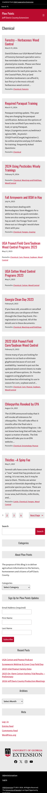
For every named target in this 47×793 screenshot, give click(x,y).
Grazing (32, 232)
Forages (25, 232)
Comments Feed (10, 730)
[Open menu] (43, 15)
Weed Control (10, 183)
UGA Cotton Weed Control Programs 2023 (20, 273)
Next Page (36, 515)
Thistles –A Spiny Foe (17, 460)
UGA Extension (7, 787)
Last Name (7, 628)
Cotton (25, 285)
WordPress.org (9, 735)
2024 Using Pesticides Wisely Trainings (22, 168)
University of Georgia (13, 790)
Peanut (26, 257)
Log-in (5, 722)
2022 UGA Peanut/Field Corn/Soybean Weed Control (21, 343)
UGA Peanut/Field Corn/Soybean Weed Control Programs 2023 (21, 245)
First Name (7, 618)
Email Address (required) (14, 607)
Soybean (33, 257)
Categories (7, 583)
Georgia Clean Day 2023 (19, 299)
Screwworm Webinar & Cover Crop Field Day (22, 664)
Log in (4, 780)
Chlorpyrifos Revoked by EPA (22, 404)
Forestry (25, 89)
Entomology (27, 446)
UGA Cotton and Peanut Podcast (17, 659)
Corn (21, 257)
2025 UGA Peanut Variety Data (16, 669)
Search (5, 526)
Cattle (15, 502)
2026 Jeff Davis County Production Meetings (23, 681)
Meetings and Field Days (31, 180)
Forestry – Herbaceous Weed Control (22, 42)
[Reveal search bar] (5, 6)
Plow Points (8, 13)
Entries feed (7, 726)
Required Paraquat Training (21, 103)
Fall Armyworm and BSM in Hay (23, 197)
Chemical (17, 89)
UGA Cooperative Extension (23, 2)
